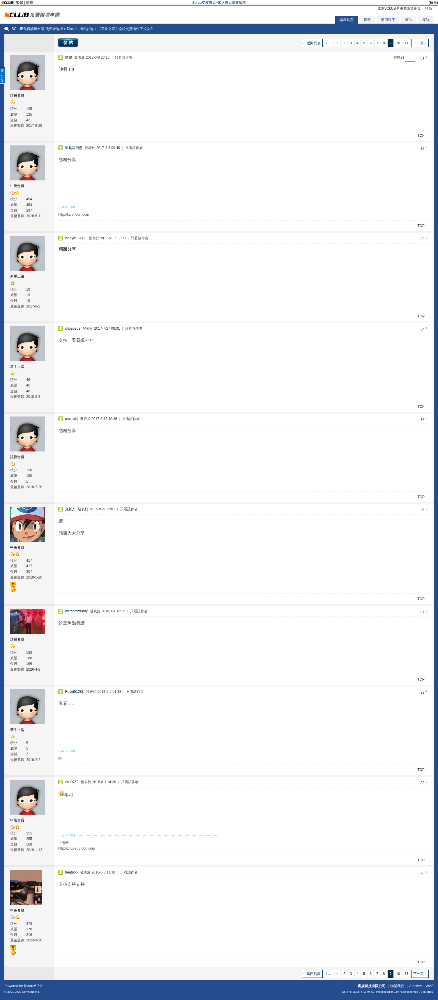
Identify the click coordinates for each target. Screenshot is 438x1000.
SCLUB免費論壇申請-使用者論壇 (37, 29)
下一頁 (418, 43)
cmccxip (71, 419)
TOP (421, 135)
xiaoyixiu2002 (75, 238)
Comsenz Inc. (31, 991)
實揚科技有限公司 (372, 986)
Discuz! (30, 986)
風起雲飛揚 (73, 148)
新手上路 (17, 276)
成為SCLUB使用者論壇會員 (399, 8)
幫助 (408, 20)
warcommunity (76, 611)
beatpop (71, 872)
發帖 (68, 42)
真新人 (70, 509)
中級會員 (17, 186)
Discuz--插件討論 (80, 29)
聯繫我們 (397, 986)
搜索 (367, 20)
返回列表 (314, 43)
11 (407, 43)
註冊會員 (17, 96)
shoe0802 (72, 328)
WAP (430, 986)
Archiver (415, 986)
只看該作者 (123, 57)
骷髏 (68, 57)
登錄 (428, 8)
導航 (425, 20)
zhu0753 (71, 782)
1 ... (328, 43)
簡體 (29, 3)
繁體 (19, 3)
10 (398, 43)
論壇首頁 (347, 20)
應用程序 (388, 20)
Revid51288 (74, 692)
